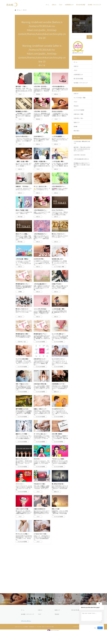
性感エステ (76, 122)
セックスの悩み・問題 (79, 97)
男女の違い (76, 130)
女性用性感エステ (69, 4)
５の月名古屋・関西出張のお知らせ (82, 142)
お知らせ (54, 4)
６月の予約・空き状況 (79, 155)
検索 (89, 37)
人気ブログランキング (77, 53)
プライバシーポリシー (26, 621)
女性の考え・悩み (78, 118)
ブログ (60, 4)
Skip (95, 627)
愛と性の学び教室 (80, 4)
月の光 (10, 4)
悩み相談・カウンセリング (94, 4)
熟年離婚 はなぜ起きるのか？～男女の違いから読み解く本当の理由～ (82, 164)
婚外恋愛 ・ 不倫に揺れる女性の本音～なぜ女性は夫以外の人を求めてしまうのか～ (82, 149)
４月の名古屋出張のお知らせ (81, 159)
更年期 (75, 126)
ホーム (47, 4)
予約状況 (76, 106)
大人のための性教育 (79, 110)
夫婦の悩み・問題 (78, 114)
